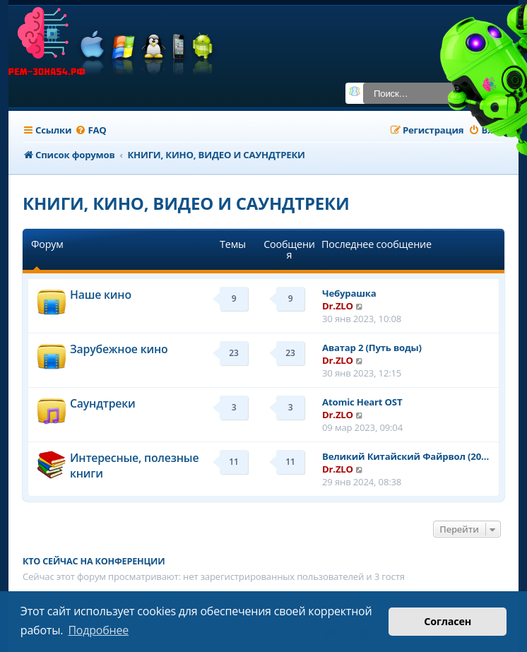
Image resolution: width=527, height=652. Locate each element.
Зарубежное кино (119, 349)
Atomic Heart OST (362, 402)
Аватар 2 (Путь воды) (372, 347)
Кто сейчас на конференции (94, 561)
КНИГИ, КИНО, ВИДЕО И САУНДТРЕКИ (186, 203)
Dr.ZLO (337, 306)
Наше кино (100, 294)
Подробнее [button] (98, 630)
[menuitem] (90, 130)
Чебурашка (349, 293)
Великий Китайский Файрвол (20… (405, 456)
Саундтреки (103, 403)
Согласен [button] (447, 621)
